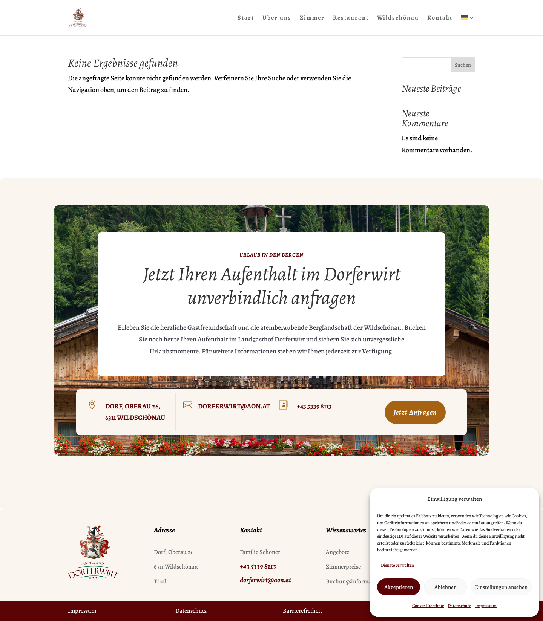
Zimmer (312, 18)
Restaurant (351, 18)
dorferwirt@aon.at (234, 406)
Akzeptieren (398, 587)
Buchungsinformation (354, 581)
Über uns (276, 18)
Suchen (463, 65)
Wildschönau (398, 18)
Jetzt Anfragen (415, 412)
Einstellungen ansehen (501, 587)
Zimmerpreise (343, 567)
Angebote (337, 552)
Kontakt (439, 18)
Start (246, 18)
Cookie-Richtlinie (428, 606)
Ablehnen (445, 587)
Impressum (486, 606)
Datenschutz (459, 606)
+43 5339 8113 (314, 406)
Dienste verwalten (397, 565)
